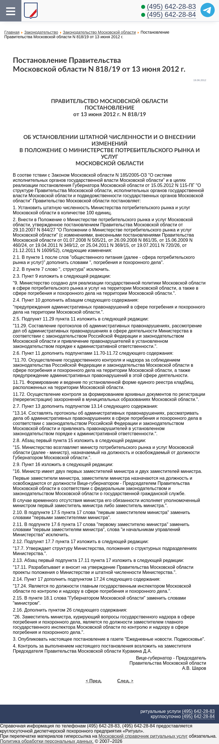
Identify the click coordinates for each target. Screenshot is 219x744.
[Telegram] (207, 10)
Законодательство (41, 32)
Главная (11, 32)
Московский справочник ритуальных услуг (143, 736)
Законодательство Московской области (99, 32)
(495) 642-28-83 (171, 6)
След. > (125, 681)
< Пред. (94, 681)
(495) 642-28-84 (171, 14)
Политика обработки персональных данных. (47, 741)
